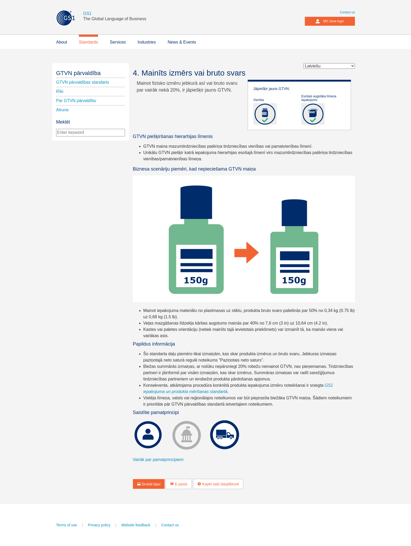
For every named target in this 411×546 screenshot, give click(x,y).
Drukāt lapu (148, 484)
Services (118, 42)
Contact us (347, 12)
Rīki (59, 91)
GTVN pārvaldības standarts (82, 82)
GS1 (87, 13)
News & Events (181, 42)
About (61, 42)
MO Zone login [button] (329, 21)
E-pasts (178, 484)
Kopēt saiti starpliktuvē (218, 484)
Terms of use (66, 525)
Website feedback (135, 525)
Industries (147, 42)
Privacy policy (99, 525)
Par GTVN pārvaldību (76, 100)
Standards (88, 42)
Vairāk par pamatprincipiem (158, 459)
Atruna (62, 110)
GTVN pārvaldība (78, 73)
